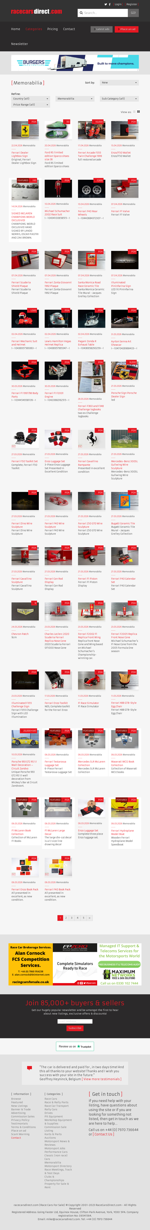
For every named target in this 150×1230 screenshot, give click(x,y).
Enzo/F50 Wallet (121, 152)
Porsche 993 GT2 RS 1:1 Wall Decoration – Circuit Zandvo (24, 765)
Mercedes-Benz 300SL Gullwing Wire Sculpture (124, 465)
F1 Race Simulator (88, 703)
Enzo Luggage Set (55, 461)
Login (118, 4)
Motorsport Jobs (55, 1148)
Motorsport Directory (58, 1166)
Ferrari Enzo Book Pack (25, 889)
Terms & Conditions (23, 1127)
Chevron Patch (20, 634)
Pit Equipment (54, 1116)
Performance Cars (56, 1152)
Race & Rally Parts (56, 1102)
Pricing (52, 29)
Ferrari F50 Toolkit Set (25, 461)
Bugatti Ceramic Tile (123, 523)
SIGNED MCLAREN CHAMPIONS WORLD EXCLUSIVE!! (23, 217)
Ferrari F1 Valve (120, 211)
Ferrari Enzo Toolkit (56, 703)
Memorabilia (53, 1162)
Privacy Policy (20, 1120)
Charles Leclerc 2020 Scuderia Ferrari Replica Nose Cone (57, 637)
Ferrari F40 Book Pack (57, 889)
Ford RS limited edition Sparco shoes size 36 (57, 156)
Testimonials (19, 1123)
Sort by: (90, 82)
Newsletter (19, 44)
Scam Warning (20, 1134)
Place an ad (126, 29)
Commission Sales (23, 1116)
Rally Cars (51, 1109)
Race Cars (51, 1098)
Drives (49, 1113)
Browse (16, 1098)
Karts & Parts (53, 1134)
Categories (34, 29)
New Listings (19, 1105)
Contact (69, 29)
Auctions (50, 1137)
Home (15, 29)
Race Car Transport (57, 1105)
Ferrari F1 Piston (87, 578)
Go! (133, 13)
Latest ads (101, 29)
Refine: (15, 94)
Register (131, 4)
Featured (17, 1102)
